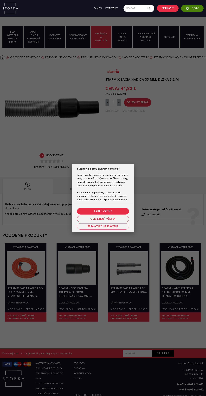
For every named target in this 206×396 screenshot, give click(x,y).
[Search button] (150, 8)
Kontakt (111, 8)
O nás (98, 8)
